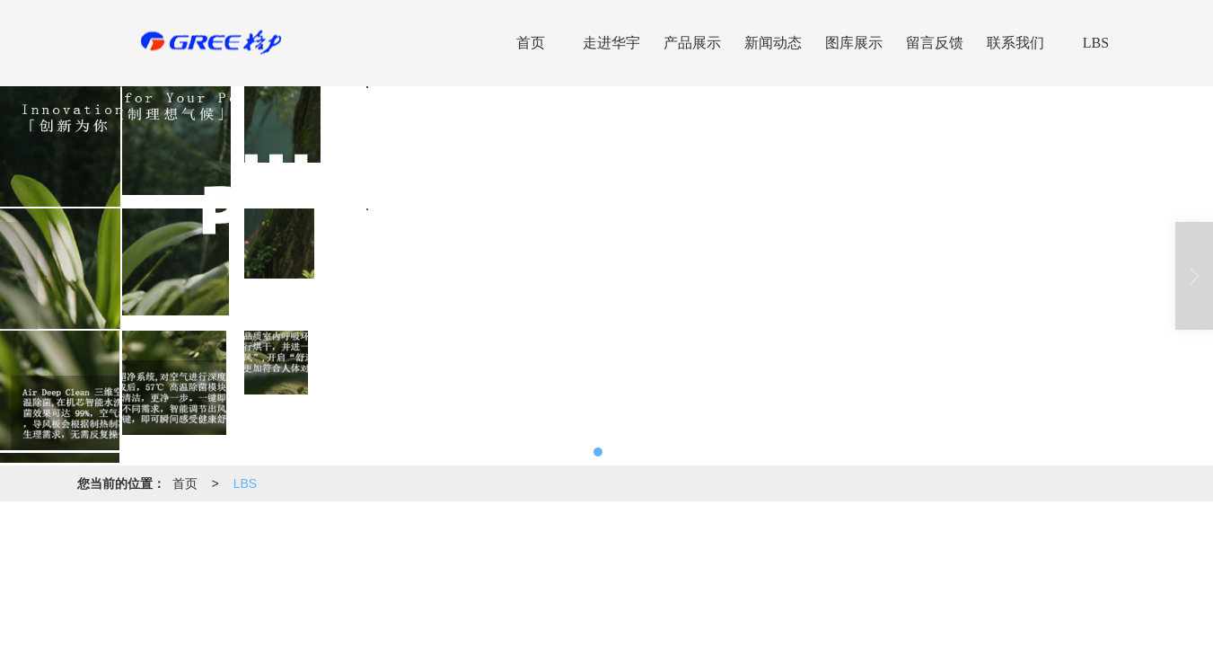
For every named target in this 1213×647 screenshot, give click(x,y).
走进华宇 (611, 42)
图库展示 (854, 42)
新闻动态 (773, 42)
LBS (1096, 42)
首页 (530, 42)
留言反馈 (934, 42)
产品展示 (692, 42)
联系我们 (1015, 42)
